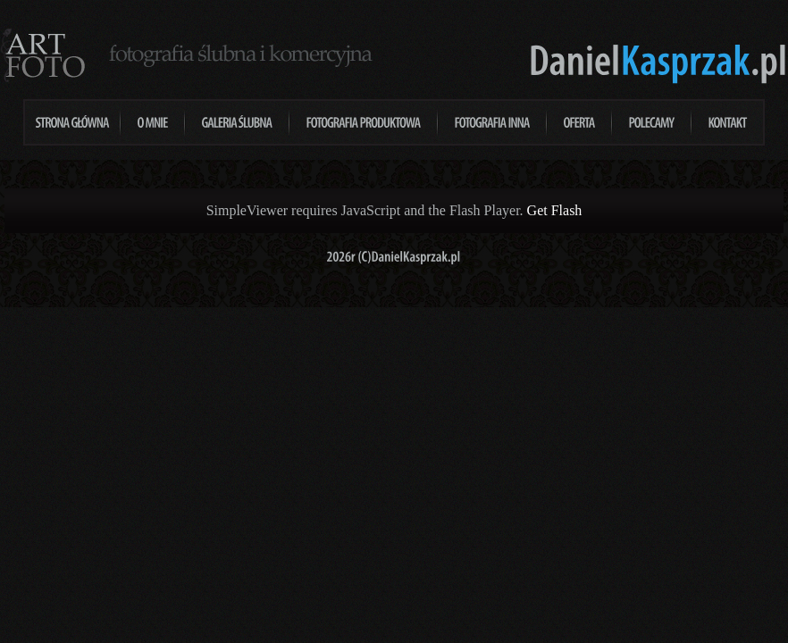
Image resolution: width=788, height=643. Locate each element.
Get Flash (555, 210)
